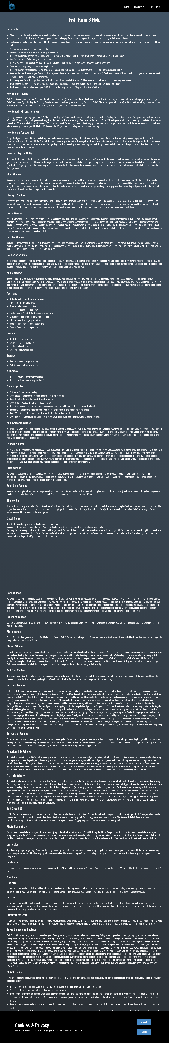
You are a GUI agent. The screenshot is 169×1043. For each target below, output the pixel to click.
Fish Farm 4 (139, 6)
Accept (144, 1022)
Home (126, 6)
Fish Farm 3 (155, 6)
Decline (144, 1031)
